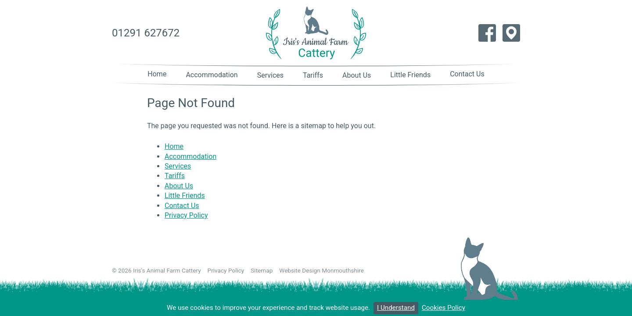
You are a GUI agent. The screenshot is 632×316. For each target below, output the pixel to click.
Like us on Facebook (487, 33)
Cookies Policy (443, 308)
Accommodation (211, 75)
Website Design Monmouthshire (321, 270)
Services (270, 75)
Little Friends (410, 75)
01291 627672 (146, 33)
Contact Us (467, 74)
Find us (511, 33)
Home (156, 74)
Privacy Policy (186, 215)
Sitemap (262, 270)
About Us (356, 75)
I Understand (396, 308)
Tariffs (313, 75)
